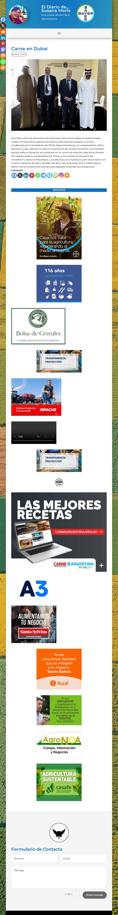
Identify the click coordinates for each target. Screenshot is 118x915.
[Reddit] (3, 32)
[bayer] (59, 258)
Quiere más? (19, 54)
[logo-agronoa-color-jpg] (59, 757)
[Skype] (49, 175)
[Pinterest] (31, 175)
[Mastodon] (3, 50)
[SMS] (55, 175)
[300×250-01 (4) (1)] (59, 571)
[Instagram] (61, 175)
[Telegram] (43, 175)
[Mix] (3, 56)
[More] (67, 175)
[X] (20, 175)
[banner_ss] (33, 642)
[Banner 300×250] (59, 301)
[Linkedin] (26, 175)
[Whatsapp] (37, 175)
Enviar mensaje (94, 895)
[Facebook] (14, 175)
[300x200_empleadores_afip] (59, 724)
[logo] (59, 486)
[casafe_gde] (59, 800)
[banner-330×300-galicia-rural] (59, 689)
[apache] (36, 415)
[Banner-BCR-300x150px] (59, 371)
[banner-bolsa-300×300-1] (38, 343)
